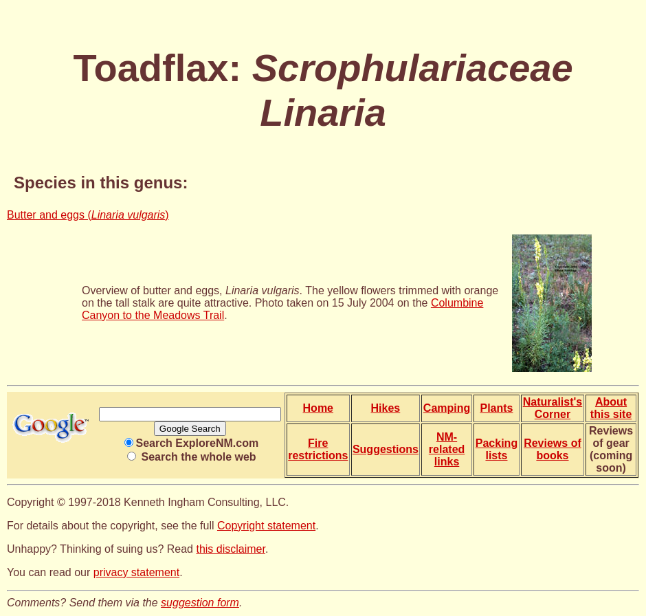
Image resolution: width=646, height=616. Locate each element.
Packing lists (496, 449)
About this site (611, 408)
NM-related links (447, 449)
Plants (496, 408)
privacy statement (136, 572)
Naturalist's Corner (553, 408)
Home (318, 408)
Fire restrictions (318, 449)
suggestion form (200, 602)
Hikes (386, 408)
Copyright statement (266, 525)
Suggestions (386, 449)
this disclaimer (230, 549)
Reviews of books (552, 449)
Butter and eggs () (88, 215)
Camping (446, 408)
